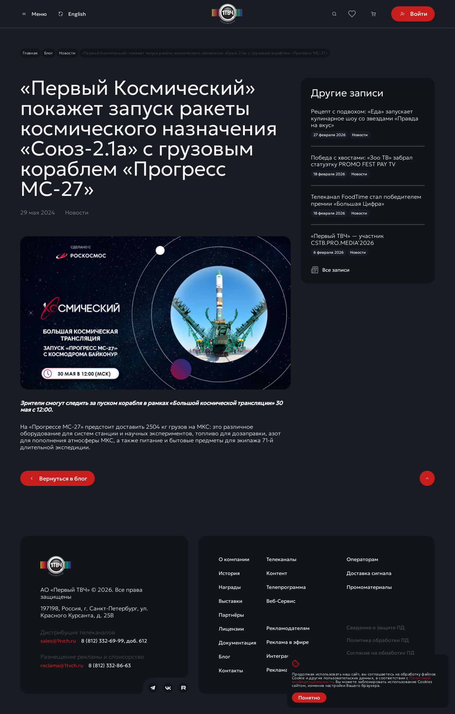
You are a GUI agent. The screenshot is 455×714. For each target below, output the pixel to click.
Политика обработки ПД (378, 640)
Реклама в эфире (287, 642)
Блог (224, 656)
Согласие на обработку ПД (381, 652)
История (229, 573)
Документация (237, 642)
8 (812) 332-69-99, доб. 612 (114, 641)
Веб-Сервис (280, 601)
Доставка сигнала (369, 573)
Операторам (362, 559)
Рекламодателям (288, 628)
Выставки (230, 601)
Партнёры (231, 615)
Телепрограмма (286, 587)
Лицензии (231, 629)
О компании (234, 559)
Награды (230, 587)
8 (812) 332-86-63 (109, 665)
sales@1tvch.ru (58, 640)
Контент (276, 573)
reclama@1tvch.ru (61, 665)
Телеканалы (281, 559)
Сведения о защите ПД (376, 627)
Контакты (231, 670)
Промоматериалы (369, 587)
